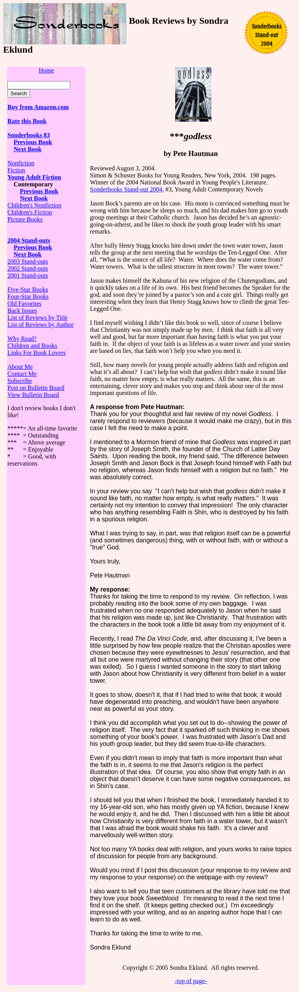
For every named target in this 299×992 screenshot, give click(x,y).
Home (46, 70)
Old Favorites (24, 303)
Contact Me (22, 373)
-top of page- (191, 981)
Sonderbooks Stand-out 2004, (127, 189)
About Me (20, 366)
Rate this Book (26, 121)
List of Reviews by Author (40, 324)
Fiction (16, 170)
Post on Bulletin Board (35, 387)
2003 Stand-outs (27, 261)
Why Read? (22, 338)
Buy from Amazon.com (38, 107)
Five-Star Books (27, 289)
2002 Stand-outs (27, 268)
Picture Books (24, 219)
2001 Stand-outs (27, 275)
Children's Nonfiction (34, 205)
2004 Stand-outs (28, 240)
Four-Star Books (28, 296)
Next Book (34, 198)
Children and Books (32, 345)
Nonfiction (20, 163)
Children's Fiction (29, 212)
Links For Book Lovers (36, 352)
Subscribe (19, 380)
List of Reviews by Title (37, 317)
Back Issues (22, 310)
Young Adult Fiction (34, 177)
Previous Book (33, 142)
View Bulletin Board (33, 394)
